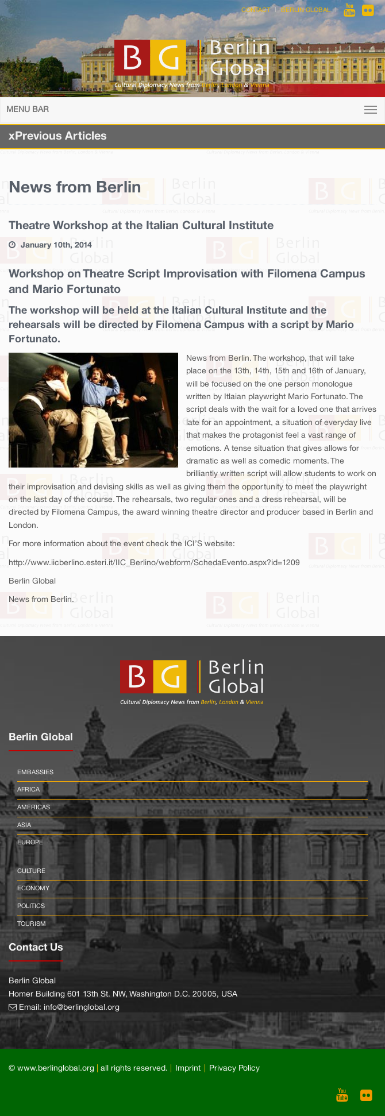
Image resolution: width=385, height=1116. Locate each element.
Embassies (35, 772)
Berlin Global (305, 10)
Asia (24, 825)
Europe (30, 842)
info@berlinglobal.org (82, 1007)
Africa (28, 790)
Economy (33, 888)
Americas (33, 807)
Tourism (31, 924)
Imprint (188, 1068)
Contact (255, 10)
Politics (31, 906)
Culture (31, 871)
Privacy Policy (234, 1068)
